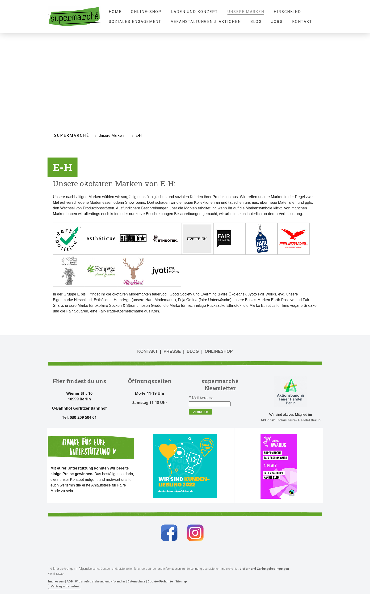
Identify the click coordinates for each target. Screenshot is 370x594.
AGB (70, 581)
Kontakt (302, 21)
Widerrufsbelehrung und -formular (100, 581)
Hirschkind (287, 11)
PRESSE (172, 351)
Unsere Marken (245, 11)
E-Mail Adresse (201, 398)
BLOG (193, 351)
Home (115, 11)
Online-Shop (146, 11)
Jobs (277, 21)
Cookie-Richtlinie (160, 581)
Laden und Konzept (194, 11)
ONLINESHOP (219, 351)
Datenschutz (136, 581)
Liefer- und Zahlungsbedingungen (264, 569)
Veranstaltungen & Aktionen (206, 21)
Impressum (56, 581)
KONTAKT (147, 351)
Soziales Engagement (135, 21)
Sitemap (181, 581)
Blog (256, 21)
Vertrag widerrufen (65, 586)
